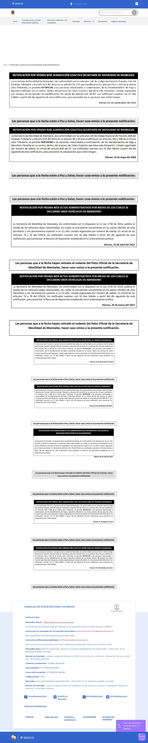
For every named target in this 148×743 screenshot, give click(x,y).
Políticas (29, 717)
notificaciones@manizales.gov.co (73, 640)
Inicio (5, 65)
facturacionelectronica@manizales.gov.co (94, 631)
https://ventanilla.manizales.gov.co (58, 622)
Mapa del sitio (51, 717)
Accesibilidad (80, 4)
